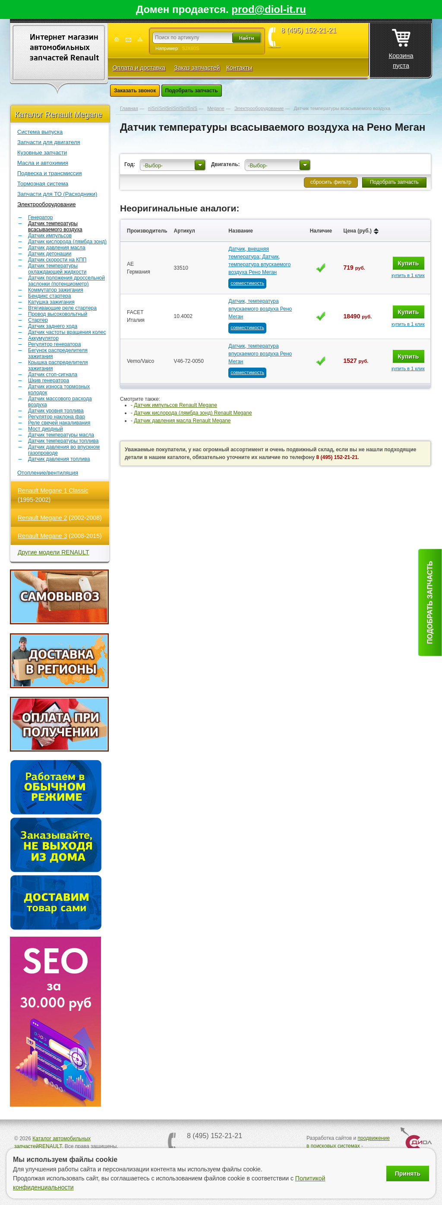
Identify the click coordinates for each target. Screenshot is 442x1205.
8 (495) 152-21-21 (308, 30)
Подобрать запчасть (191, 91)
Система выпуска (40, 132)
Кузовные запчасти (42, 152)
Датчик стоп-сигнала (52, 374)
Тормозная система (42, 183)
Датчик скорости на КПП (57, 260)
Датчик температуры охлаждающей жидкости (57, 269)
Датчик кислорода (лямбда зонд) (67, 242)
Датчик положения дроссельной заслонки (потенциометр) (66, 281)
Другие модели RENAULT (53, 552)
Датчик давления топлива (59, 459)
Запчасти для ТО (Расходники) (57, 194)
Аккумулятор (43, 338)
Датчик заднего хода (52, 326)
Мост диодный (45, 429)
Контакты (239, 67)
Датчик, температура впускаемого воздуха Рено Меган (260, 309)
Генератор (40, 217)
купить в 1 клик (408, 275)
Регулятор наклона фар (56, 417)
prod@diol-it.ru (268, 9)
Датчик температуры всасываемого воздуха (55, 226)
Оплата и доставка (139, 67)
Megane (215, 108)
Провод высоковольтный (57, 314)
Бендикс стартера (49, 296)
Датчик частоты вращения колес (67, 332)
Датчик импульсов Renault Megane (175, 405)
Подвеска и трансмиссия (49, 173)
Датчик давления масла (56, 248)
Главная (129, 108)
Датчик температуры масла (61, 435)
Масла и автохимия (42, 163)
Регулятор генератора (54, 344)
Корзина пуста (400, 46)
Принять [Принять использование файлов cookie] (407, 1173)
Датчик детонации (49, 254)
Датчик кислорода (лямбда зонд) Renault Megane (193, 413)
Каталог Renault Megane (58, 114)
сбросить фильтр (330, 182)
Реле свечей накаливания (59, 423)
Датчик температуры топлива (63, 441)
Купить (408, 263)
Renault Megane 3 (42, 535)
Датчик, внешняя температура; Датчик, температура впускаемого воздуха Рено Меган (259, 260)
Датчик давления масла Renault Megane (182, 421)
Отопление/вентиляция (47, 472)
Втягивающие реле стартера (62, 308)
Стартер (38, 320)
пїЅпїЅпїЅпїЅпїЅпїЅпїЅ (172, 108)
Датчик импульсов (50, 236)
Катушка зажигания (51, 302)
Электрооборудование (46, 204)
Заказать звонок (135, 91)
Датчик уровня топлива (56, 411)
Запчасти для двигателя (48, 142)
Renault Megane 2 (42, 517)
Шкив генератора (48, 381)
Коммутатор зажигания (55, 290)
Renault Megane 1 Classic (53, 490)
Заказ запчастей (197, 67)
